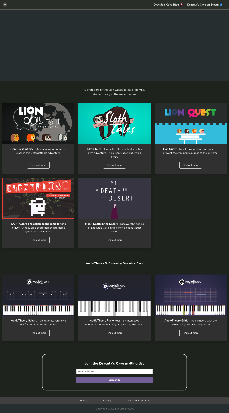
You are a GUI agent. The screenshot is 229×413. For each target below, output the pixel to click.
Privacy (107, 400)
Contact (83, 400)
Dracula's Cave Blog (168, 5)
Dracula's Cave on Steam (205, 5)
